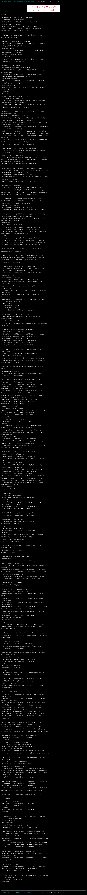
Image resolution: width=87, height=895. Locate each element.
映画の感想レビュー (29, 1)
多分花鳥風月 (4, 1)
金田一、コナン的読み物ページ (15, 1)
